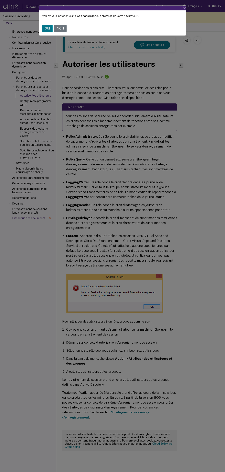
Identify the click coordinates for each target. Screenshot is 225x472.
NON (60, 28)
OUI (47, 28)
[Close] (184, 8)
